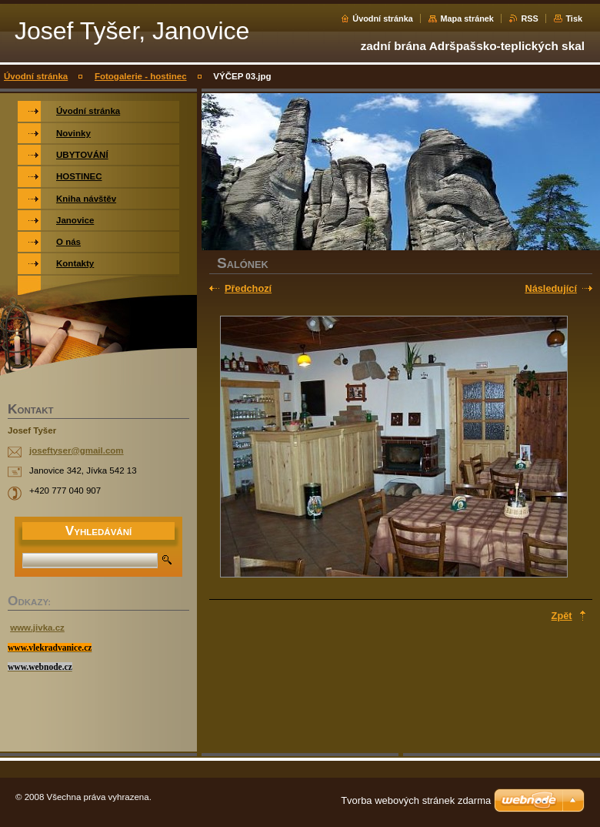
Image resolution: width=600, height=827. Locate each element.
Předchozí (248, 288)
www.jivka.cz (37, 627)
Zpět (562, 615)
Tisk (573, 18)
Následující (551, 288)
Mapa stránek (467, 18)
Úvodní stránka (382, 18)
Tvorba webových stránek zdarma (416, 800)
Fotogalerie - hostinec (141, 76)
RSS (529, 18)
